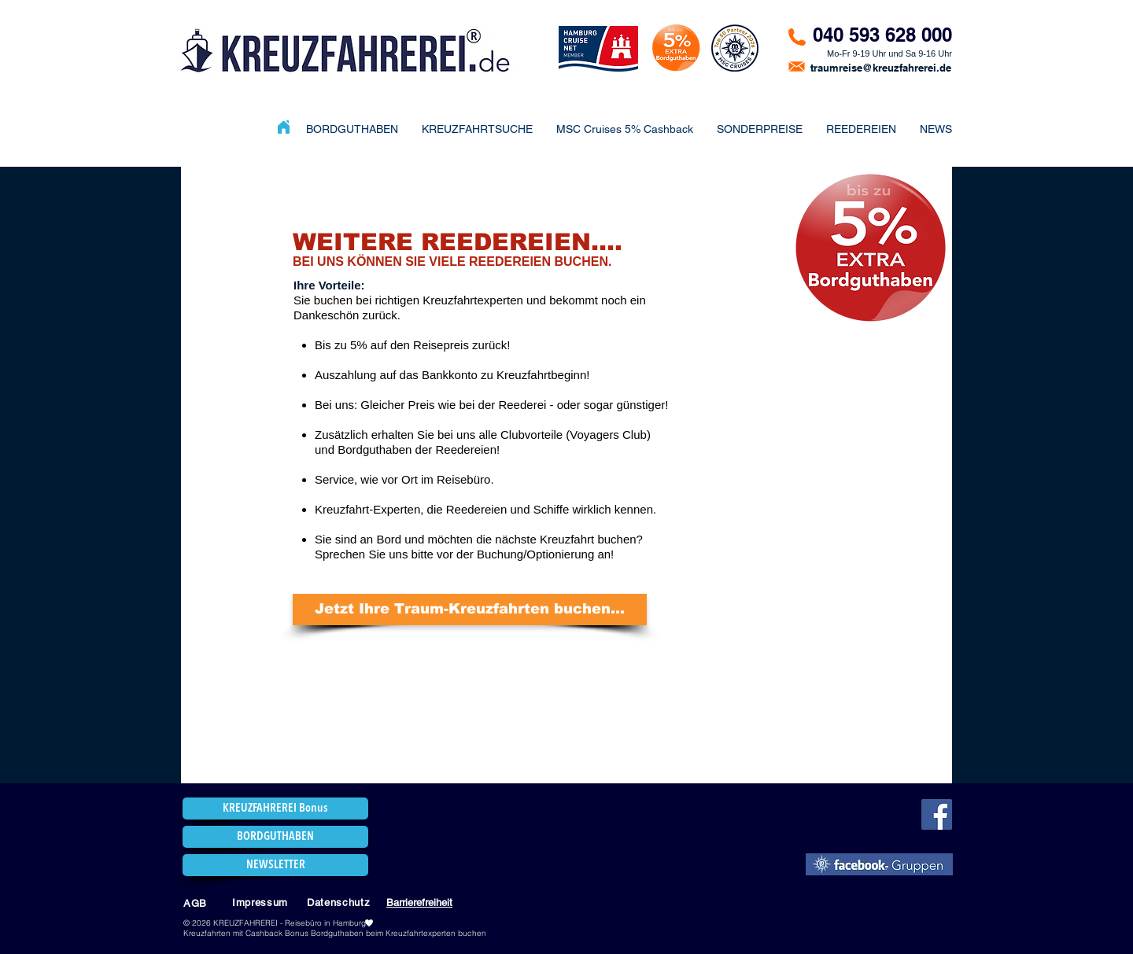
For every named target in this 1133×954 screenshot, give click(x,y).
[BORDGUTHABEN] (275, 837)
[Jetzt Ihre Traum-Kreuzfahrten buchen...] (470, 609)
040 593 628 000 (882, 35)
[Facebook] (936, 814)
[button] (759, 129)
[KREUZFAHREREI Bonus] (275, 808)
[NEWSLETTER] (275, 865)
